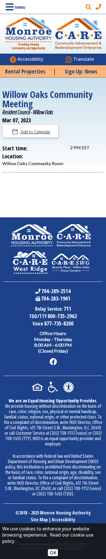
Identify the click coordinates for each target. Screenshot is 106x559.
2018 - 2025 (29, 513)
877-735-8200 (58, 323)
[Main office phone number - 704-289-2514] (99, 6)
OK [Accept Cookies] (53, 553)
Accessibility (63, 519)
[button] (14, 7)
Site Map (39, 519)
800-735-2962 (62, 316)
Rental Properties (25, 71)
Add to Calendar (35, 132)
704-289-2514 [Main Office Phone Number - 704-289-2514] (56, 291)
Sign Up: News (81, 71)
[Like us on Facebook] (53, 362)
